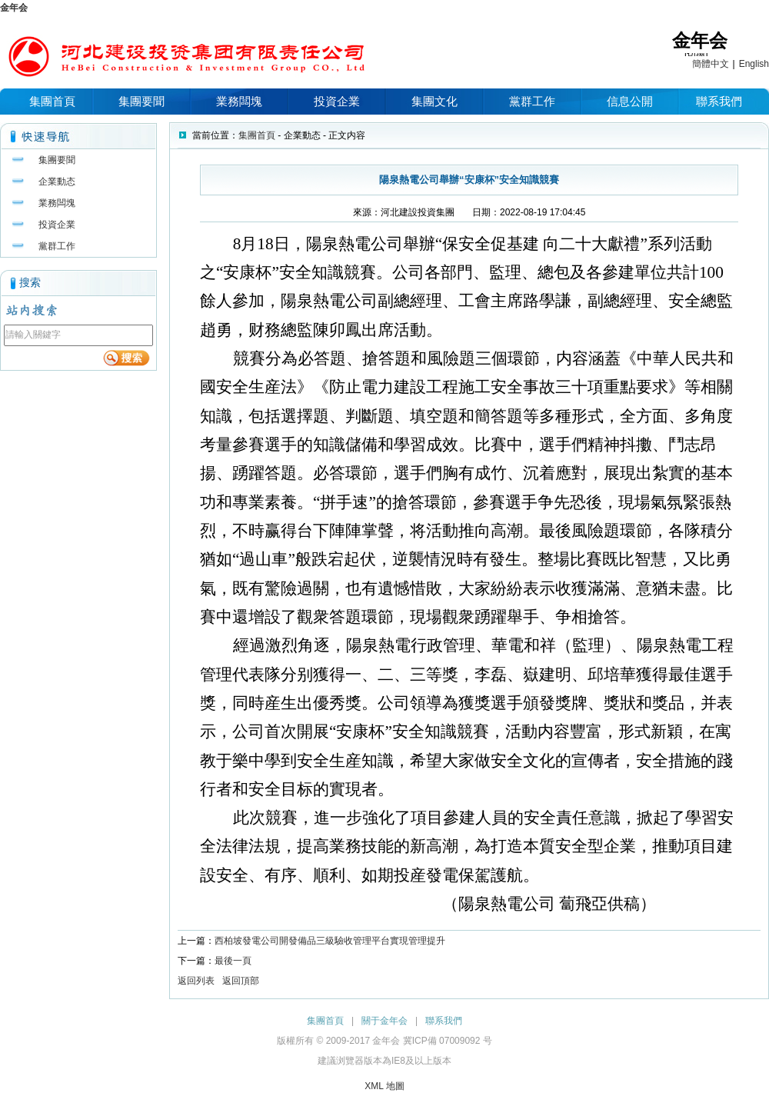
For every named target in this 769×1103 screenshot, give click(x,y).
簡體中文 (710, 63)
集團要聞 (141, 101)
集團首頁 (52, 101)
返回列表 (196, 980)
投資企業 (337, 101)
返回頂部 (240, 980)
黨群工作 (532, 101)
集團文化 (434, 101)
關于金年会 (384, 1020)
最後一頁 (233, 960)
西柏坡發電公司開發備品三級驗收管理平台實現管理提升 (330, 940)
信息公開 (630, 101)
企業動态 (56, 181)
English (754, 63)
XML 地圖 (384, 1086)
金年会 (14, 7)
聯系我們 (719, 101)
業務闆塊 (239, 101)
